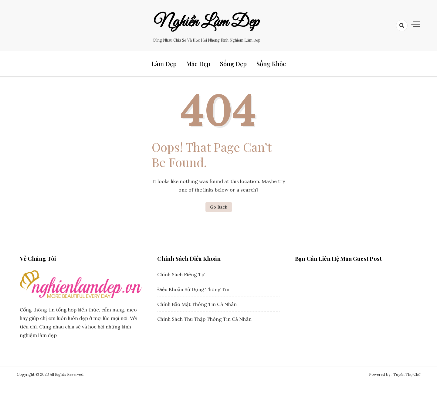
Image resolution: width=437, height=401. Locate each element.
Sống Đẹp (233, 63)
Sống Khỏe (271, 63)
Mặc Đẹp (198, 63)
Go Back (218, 207)
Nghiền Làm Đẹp (206, 22)
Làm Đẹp (164, 63)
